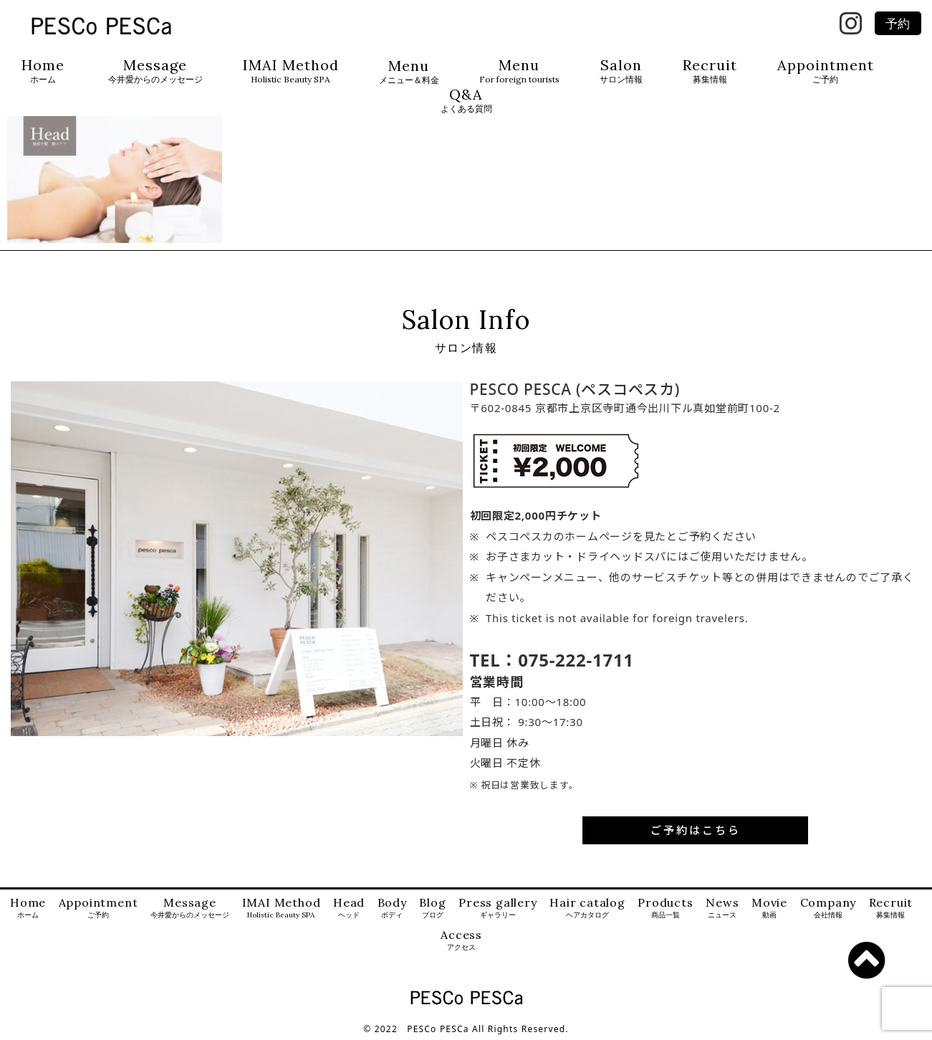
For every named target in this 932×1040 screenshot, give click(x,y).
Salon (621, 71)
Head (349, 908)
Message (155, 71)
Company (828, 908)
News (722, 908)
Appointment (825, 71)
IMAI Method (291, 71)
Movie (769, 908)
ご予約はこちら (695, 830)
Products (665, 908)
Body (392, 908)
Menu (409, 72)
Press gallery (497, 908)
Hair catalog (587, 908)
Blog (432, 908)
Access (461, 940)
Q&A (466, 100)
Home (42, 71)
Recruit (710, 71)
